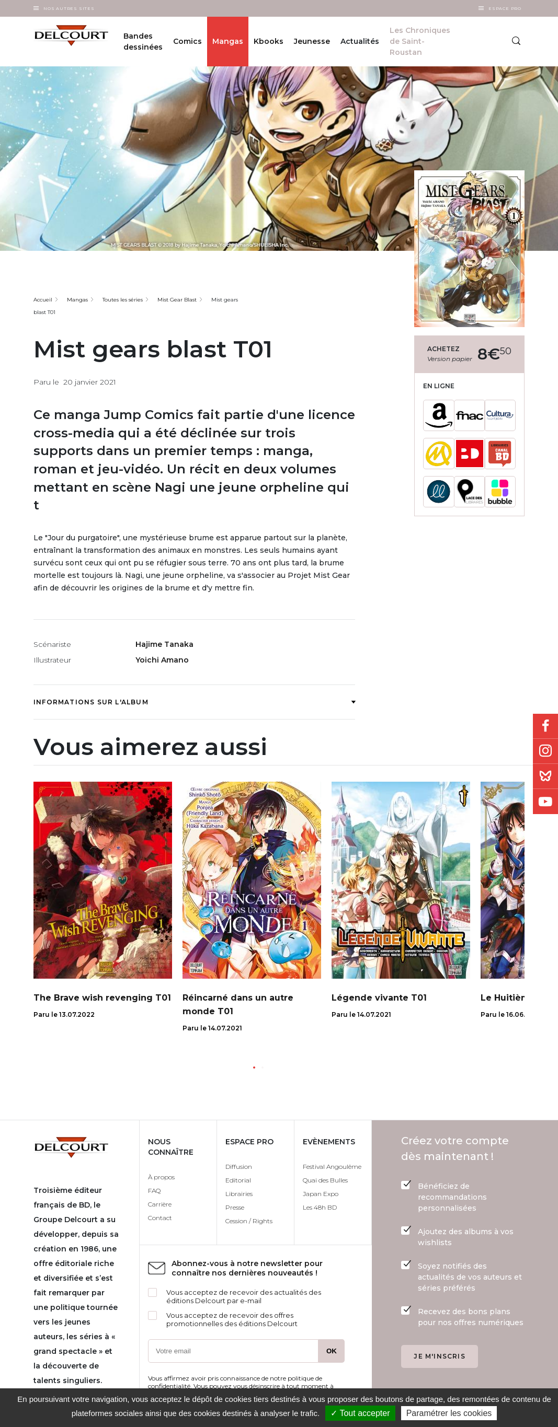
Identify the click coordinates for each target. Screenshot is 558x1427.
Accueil (42, 299)
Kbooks (268, 41)
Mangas (227, 41)
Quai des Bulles (325, 1180)
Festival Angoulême (332, 1166)
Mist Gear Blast (177, 299)
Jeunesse (312, 41)
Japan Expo (320, 1194)
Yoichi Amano (162, 660)
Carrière (160, 1204)
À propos (161, 1177)
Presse (234, 1207)
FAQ (154, 1190)
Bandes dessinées (143, 41)
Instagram (545, 751)
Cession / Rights (248, 1221)
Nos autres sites (69, 8)
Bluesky (545, 776)
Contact (160, 1218)
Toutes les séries (123, 299)
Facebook (545, 726)
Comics (187, 41)
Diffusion (238, 1166)
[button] (254, 1067)
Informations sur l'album (194, 702)
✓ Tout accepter (360, 1413)
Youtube (545, 801)
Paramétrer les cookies (449, 1413)
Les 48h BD (320, 1207)
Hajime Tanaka (164, 644)
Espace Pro (504, 8)
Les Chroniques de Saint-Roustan (420, 41)
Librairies (239, 1194)
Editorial (238, 1180)
